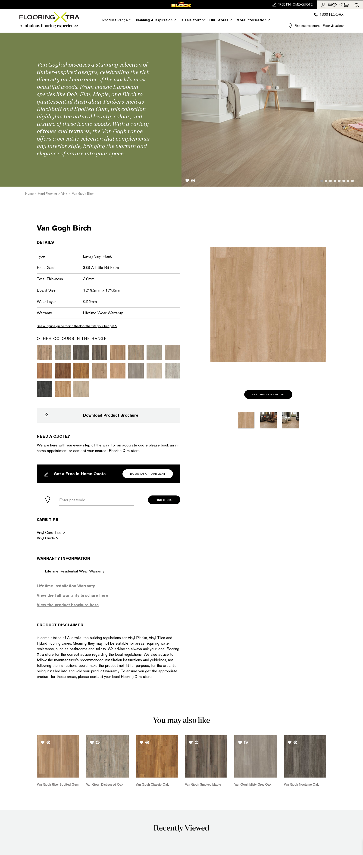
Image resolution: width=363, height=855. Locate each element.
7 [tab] (348, 181)
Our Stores (218, 20)
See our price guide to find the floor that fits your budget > (77, 326)
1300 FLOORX (329, 14)
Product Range (115, 20)
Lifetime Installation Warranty (66, 585)
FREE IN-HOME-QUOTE (292, 4)
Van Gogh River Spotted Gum (57, 784)
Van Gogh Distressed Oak (104, 784)
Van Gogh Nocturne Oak (301, 784)
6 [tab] (343, 181)
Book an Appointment (147, 473)
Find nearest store (307, 26)
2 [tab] (326, 181)
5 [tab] (339, 181)
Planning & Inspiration (154, 20)
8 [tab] (352, 181)
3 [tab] (330, 181)
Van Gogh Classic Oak (152, 784)
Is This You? (191, 20)
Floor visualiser (333, 26)
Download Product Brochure (91, 415)
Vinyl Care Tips (49, 532)
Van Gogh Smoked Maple (203, 784)
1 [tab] (321, 181)
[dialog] (354, 846)
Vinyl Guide (46, 538)
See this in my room (268, 394)
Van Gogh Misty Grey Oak (252, 784)
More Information (251, 20)
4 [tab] (335, 181)
